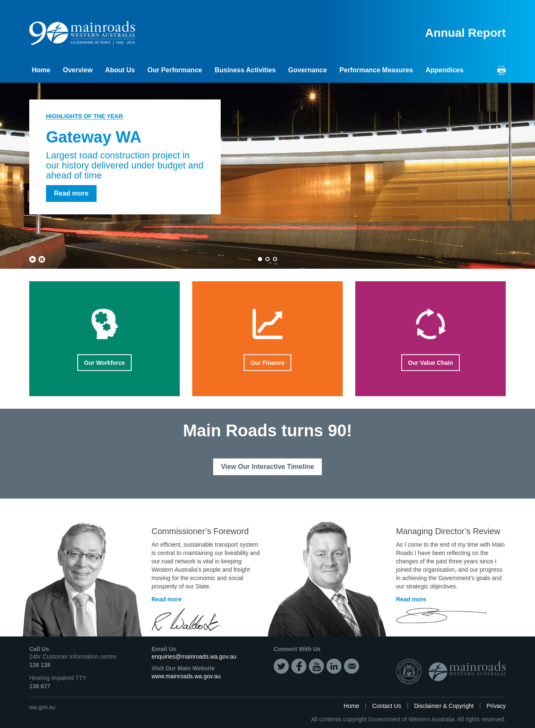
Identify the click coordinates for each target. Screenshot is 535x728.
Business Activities (244, 70)
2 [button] (267, 259)
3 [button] (275, 259)
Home (41, 70)
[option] (267, 176)
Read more (71, 193)
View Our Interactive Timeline (267, 466)
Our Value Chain (427, 363)
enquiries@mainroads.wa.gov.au (194, 656)
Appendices (444, 70)
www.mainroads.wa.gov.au (186, 676)
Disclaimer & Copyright (444, 706)
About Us (120, 70)
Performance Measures (376, 70)
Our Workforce (108, 363)
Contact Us (386, 706)
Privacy (496, 706)
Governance (307, 70)
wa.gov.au (42, 707)
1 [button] (260, 259)
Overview (77, 70)
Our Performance (175, 70)
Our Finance (267, 363)
